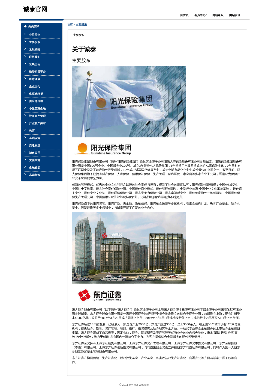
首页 (70, 24)
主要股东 (81, 24)
